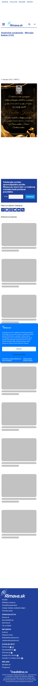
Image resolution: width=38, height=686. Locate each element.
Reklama (22, 2)
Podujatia (13, 2)
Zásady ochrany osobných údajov (28, 359)
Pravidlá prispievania (9, 605)
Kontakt (30, 2)
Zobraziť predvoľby (19, 354)
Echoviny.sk (6, 623)
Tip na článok (6, 626)
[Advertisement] (19, 56)
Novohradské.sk (7, 620)
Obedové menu (7, 635)
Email (6, 196)
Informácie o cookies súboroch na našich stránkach (11, 359)
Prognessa (6, 667)
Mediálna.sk (6, 665)
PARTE (16, 80)
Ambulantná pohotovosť (10, 638)
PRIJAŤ (19, 349)
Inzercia (5, 2)
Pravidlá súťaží (7, 611)
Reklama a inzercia (8, 602)
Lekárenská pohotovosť (10, 640)
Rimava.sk (5, 617)
